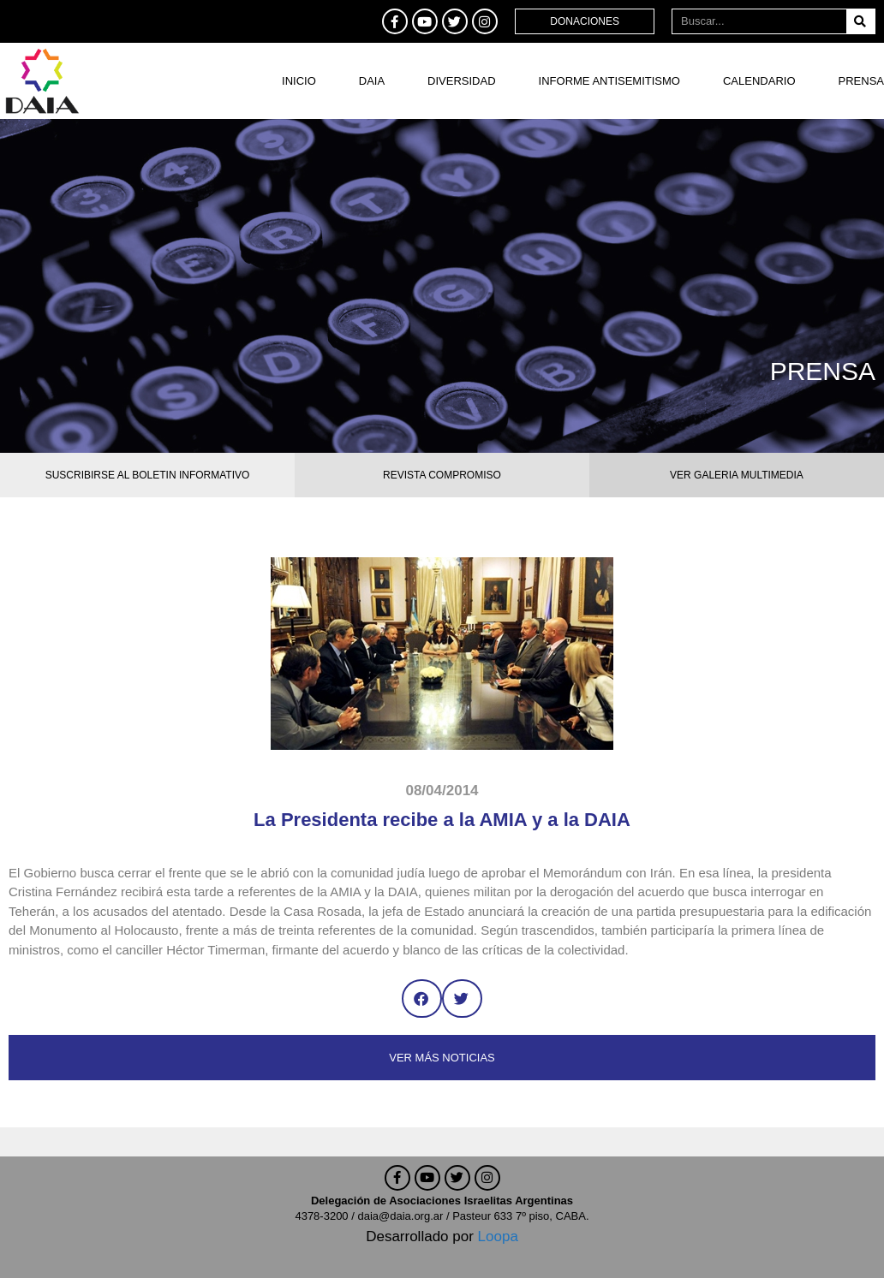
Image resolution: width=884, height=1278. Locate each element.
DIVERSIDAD (461, 80)
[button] (422, 998)
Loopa (498, 1236)
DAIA (372, 80)
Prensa (861, 80)
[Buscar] (860, 21)
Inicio (299, 80)
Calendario (759, 80)
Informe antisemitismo (609, 80)
